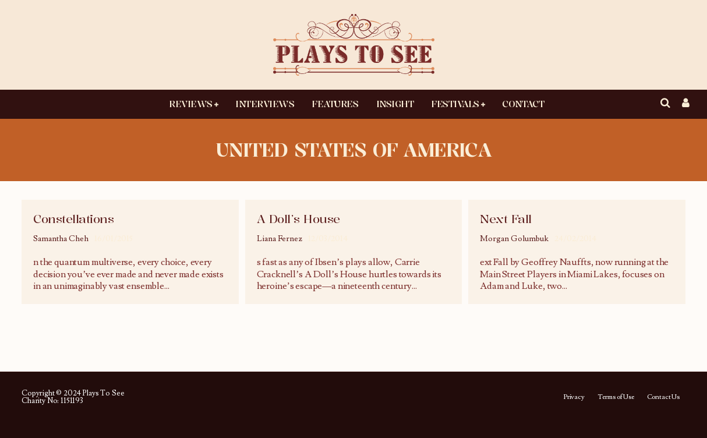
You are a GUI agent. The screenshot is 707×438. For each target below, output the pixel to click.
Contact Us (663, 397)
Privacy (574, 397)
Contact (523, 104)
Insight (395, 104)
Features (335, 104)
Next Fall (506, 219)
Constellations (73, 219)
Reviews (191, 104)
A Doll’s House (298, 219)
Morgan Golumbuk (514, 239)
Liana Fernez (279, 239)
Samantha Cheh (61, 239)
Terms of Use (616, 397)
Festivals (455, 104)
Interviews (264, 104)
